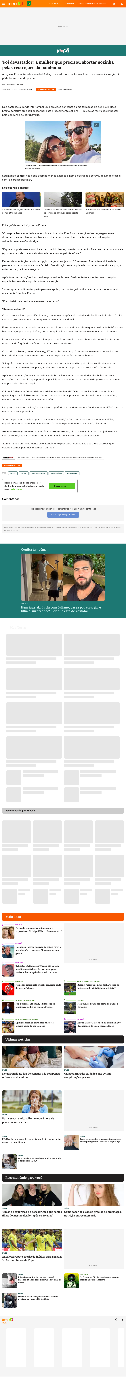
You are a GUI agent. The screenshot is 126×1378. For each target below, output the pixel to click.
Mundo (23, 473)
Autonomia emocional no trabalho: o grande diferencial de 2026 (39, 1159)
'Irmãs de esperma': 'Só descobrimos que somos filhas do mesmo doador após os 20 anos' (32, 1213)
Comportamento (38, 473)
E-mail (114, 4)
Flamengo (19, 981)
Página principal (15, 4)
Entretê (18, 943)
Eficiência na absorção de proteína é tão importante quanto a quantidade (31, 1141)
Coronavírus (56, 473)
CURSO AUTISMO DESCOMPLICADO (92, 4)
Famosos (24, 604)
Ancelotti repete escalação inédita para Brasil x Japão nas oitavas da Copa (32, 1258)
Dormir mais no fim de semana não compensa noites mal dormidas (31, 1075)
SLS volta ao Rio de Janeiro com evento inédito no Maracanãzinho (99, 1278)
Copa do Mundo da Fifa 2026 (88, 981)
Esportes (84, 1274)
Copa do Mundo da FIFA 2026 (28, 3)
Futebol (80, 1000)
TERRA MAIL (69, 4)
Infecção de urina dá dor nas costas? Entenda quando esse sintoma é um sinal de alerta (39, 1280)
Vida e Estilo (72, 473)
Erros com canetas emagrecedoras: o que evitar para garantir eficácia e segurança (100, 1140)
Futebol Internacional (25, 1000)
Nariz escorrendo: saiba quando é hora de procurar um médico (28, 1120)
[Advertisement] (84, 1161)
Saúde (12, 473)
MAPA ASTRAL (54, 4)
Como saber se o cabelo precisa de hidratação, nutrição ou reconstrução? (93, 1213)
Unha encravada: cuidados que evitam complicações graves (87, 1075)
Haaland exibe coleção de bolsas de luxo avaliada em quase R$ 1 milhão (38, 1297)
